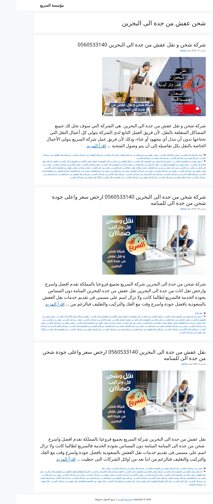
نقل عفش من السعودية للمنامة (75, 481)
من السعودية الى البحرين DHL (94, 177)
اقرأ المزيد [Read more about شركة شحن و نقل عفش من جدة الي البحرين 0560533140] (79, 146)
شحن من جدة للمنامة (83, 170)
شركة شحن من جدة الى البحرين (100, 329)
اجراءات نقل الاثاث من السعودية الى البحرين (166, 471)
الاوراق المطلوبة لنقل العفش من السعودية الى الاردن (51, 471)
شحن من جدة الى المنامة (125, 170)
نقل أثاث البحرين (163, 481)
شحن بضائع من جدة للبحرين (107, 167)
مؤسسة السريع (35, 5)
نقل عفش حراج (127, 481)
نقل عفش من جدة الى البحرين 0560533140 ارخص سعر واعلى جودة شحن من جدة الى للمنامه (107, 354)
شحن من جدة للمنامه (63, 170)
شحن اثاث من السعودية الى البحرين (163, 474)
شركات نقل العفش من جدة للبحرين (57, 174)
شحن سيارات (68, 167)
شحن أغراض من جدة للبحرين (130, 164)
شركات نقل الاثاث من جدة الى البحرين (91, 174)
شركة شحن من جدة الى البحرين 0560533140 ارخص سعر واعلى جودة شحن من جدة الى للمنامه (112, 199)
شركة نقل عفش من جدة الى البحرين (158, 177)
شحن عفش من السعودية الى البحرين (44, 167)
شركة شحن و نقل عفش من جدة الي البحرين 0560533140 (125, 44)
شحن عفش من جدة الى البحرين (175, 170)
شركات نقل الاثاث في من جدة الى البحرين (127, 174)
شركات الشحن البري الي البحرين (101, 154)
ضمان (91, 468)
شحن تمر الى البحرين (84, 167)
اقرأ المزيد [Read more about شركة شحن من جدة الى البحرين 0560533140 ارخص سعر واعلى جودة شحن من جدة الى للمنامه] (38, 304)
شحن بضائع (125, 167)
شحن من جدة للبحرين (103, 170)
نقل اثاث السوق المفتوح (145, 481)
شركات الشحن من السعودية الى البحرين (70, 325)
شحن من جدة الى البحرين (149, 170)
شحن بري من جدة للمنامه (142, 167)
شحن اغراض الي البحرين (175, 154)
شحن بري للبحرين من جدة (166, 167)
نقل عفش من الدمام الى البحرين (104, 481)
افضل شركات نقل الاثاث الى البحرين (56, 316)
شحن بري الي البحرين (55, 319)
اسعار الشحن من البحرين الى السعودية (98, 161)
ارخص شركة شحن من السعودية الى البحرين (136, 161)
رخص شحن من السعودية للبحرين (158, 164)
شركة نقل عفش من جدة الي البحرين (136, 157)
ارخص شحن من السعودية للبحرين (171, 161)
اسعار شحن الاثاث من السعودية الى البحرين (62, 161)
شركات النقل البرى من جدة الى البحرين (164, 174)
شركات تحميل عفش (161, 477)
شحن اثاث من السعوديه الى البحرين (100, 164)
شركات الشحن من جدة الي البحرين (70, 154)
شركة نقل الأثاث (46, 477)
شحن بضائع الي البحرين (153, 154)
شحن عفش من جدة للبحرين (129, 154)
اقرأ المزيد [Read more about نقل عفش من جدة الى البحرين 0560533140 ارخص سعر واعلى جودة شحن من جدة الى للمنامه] (49, 459)
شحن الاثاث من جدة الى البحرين (50, 164)
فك (86, 468)
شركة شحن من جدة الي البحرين (167, 157)
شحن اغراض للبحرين (74, 164)
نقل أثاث (182, 313)
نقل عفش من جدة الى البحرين (66, 177)
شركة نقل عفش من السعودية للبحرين (145, 468)
